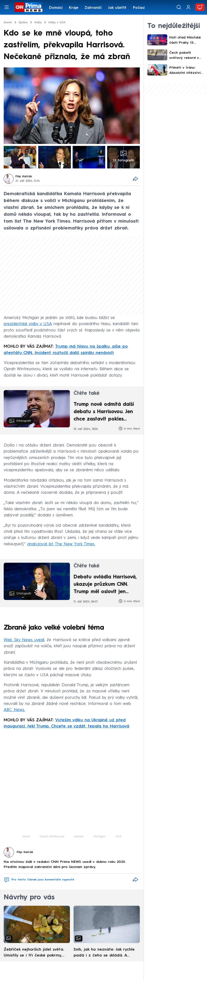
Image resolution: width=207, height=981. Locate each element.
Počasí (139, 8)
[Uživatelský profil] (188, 7)
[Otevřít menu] (6, 7)
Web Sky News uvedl (24, 640)
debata (79, 836)
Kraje (73, 8)
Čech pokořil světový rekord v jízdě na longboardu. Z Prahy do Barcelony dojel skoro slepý (186, 56)
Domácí (56, 8)
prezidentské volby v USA (28, 324)
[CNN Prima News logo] (28, 7)
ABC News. (14, 710)
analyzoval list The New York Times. (61, 544)
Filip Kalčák (23, 176)
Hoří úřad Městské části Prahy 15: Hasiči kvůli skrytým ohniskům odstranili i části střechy (185, 40)
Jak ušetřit (117, 8)
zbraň (26, 836)
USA (118, 836)
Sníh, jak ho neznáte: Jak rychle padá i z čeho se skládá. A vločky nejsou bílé (104, 953)
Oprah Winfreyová (52, 836)
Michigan (99, 836)
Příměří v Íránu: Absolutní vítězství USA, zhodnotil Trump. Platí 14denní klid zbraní (186, 71)
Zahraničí (93, 8)
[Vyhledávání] (179, 7)
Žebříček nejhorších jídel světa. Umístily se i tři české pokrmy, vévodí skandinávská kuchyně (34, 953)
